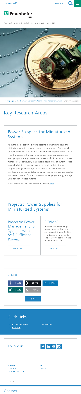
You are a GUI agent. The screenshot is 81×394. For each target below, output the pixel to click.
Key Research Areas (53, 101)
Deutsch (58, 3)
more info (55, 248)
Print (33, 299)
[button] (15, 283)
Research (16, 328)
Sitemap (11, 366)
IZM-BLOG (10, 3)
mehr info (19, 248)
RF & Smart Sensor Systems (29, 101)
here (52, 183)
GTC (42, 366)
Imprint (43, 368)
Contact (12, 368)
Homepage (9, 101)
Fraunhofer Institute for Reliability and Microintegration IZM (29, 23)
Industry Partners (20, 324)
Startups (49, 324)
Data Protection (16, 372)
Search (70, 3)
